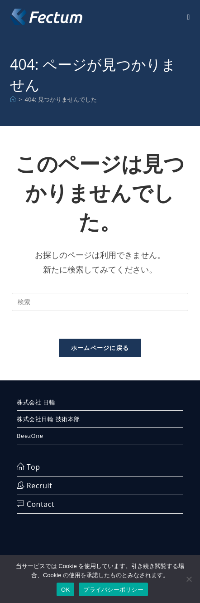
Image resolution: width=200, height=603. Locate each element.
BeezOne (30, 436)
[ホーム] (13, 99)
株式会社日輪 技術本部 (48, 419)
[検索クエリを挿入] (100, 302)
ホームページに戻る (100, 348)
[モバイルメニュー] (188, 17)
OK (65, 589)
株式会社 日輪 (36, 402)
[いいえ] (188, 579)
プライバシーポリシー (113, 589)
